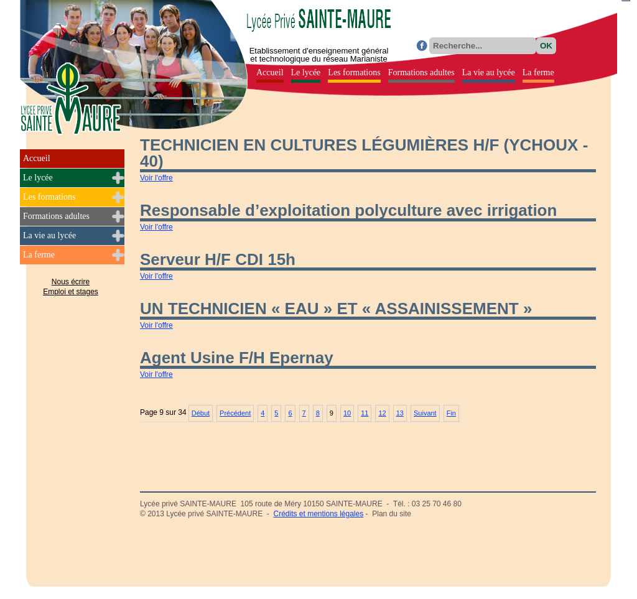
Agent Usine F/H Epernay (236, 357)
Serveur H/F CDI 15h (217, 259)
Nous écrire (71, 281)
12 (382, 413)
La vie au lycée (49, 235)
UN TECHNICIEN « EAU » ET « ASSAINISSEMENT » (336, 308)
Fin (451, 413)
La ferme (39, 254)
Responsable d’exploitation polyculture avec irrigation (348, 210)
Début (201, 413)
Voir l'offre (156, 178)
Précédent (235, 413)
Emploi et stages (70, 291)
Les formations (49, 197)
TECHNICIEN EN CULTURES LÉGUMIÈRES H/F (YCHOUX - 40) (364, 153)
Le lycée (38, 177)
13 (400, 413)
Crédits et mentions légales (318, 513)
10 (347, 413)
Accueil (36, 158)
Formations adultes (56, 216)
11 (364, 413)
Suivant (425, 413)
